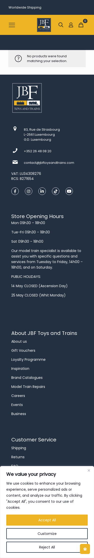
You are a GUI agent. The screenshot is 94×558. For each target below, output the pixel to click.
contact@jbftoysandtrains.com (49, 162)
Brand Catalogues (27, 377)
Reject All (47, 547)
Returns (18, 457)
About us (19, 341)
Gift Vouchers (23, 350)
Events (17, 404)
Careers (18, 395)
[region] (47, 512)
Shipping (18, 447)
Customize (47, 533)
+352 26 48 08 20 (37, 151)
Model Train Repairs (28, 386)
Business (18, 413)
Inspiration (20, 368)
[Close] (89, 470)
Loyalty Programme (28, 359)
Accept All (47, 520)
